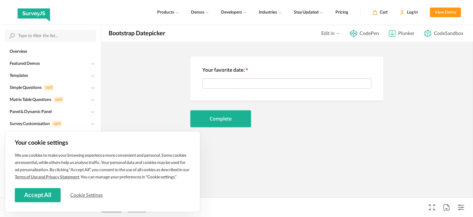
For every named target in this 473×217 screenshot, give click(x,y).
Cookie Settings (87, 195)
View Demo (445, 12)
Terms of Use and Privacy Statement (47, 177)
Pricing (341, 12)
